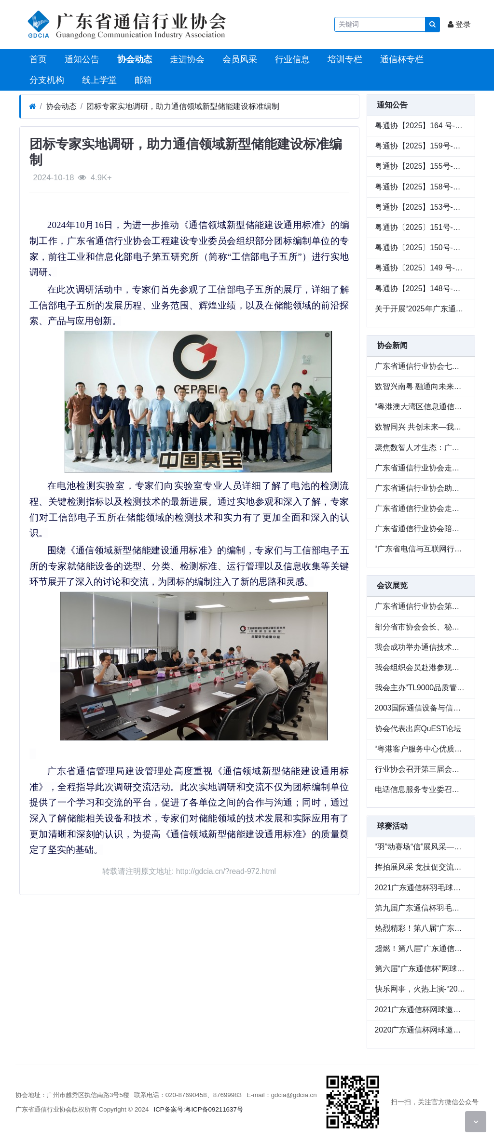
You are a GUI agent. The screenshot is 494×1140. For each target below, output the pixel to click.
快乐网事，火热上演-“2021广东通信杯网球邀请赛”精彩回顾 (421, 989)
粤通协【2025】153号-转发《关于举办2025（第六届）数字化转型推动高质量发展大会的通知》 (421, 207)
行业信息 (291, 59)
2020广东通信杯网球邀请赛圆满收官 (421, 1030)
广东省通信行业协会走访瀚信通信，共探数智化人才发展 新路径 (421, 508)
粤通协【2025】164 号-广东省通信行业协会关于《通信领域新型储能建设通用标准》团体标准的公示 (421, 125)
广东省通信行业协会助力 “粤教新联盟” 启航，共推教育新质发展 (421, 488)
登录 (459, 24)
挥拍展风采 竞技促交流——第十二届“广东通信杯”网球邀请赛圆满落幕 (421, 867)
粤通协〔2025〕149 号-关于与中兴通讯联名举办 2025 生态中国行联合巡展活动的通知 (421, 268)
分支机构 (45, 80)
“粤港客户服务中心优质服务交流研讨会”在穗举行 (421, 749)
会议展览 (392, 585)
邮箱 (142, 80)
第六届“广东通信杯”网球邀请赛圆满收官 (421, 969)
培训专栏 (343, 59)
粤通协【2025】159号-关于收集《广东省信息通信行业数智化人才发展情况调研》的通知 (421, 146)
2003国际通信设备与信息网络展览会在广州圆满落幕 (421, 708)
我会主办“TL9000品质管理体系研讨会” (421, 688)
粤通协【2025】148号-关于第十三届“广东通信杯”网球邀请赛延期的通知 (421, 288)
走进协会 (186, 59)
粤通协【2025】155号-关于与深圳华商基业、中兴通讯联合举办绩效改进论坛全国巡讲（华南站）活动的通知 (421, 166)
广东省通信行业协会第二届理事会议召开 (421, 606)
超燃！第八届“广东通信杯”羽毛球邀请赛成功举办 (421, 948)
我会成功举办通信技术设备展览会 (421, 647)
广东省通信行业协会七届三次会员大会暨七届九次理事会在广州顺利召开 (421, 366)
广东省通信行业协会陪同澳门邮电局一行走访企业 (421, 528)
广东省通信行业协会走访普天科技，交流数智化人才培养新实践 (421, 468)
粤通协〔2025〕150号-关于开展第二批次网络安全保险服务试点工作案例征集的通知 (421, 247)
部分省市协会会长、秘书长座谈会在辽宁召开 (421, 627)
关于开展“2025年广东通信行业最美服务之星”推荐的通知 (421, 309)
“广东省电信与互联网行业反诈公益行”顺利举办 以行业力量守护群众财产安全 (421, 549)
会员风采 (238, 59)
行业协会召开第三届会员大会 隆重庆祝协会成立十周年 (421, 769)
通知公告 (80, 59)
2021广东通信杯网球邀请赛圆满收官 (421, 1010)
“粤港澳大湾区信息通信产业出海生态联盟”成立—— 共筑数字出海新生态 (421, 406)
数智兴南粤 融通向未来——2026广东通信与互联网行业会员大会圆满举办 (421, 386)
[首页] (32, 106)
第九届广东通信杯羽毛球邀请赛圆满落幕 (421, 908)
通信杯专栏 (401, 59)
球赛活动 (392, 826)
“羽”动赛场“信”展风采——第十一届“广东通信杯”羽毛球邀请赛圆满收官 (421, 847)
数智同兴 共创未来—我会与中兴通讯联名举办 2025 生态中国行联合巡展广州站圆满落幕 (421, 427)
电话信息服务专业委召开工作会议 (421, 789)
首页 (37, 59)
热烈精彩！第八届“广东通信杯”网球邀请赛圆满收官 (421, 928)
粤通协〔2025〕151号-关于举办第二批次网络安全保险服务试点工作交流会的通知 (421, 227)
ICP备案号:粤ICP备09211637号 (198, 1109)
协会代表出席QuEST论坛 (418, 728)
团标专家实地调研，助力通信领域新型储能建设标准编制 (182, 106)
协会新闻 (392, 345)
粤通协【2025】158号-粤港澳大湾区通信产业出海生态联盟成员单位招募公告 (421, 187)
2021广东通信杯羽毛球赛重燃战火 (421, 888)
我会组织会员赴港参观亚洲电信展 (421, 667)
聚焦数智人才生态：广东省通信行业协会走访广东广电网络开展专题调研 (421, 447)
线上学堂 (98, 80)
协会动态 (133, 59)
